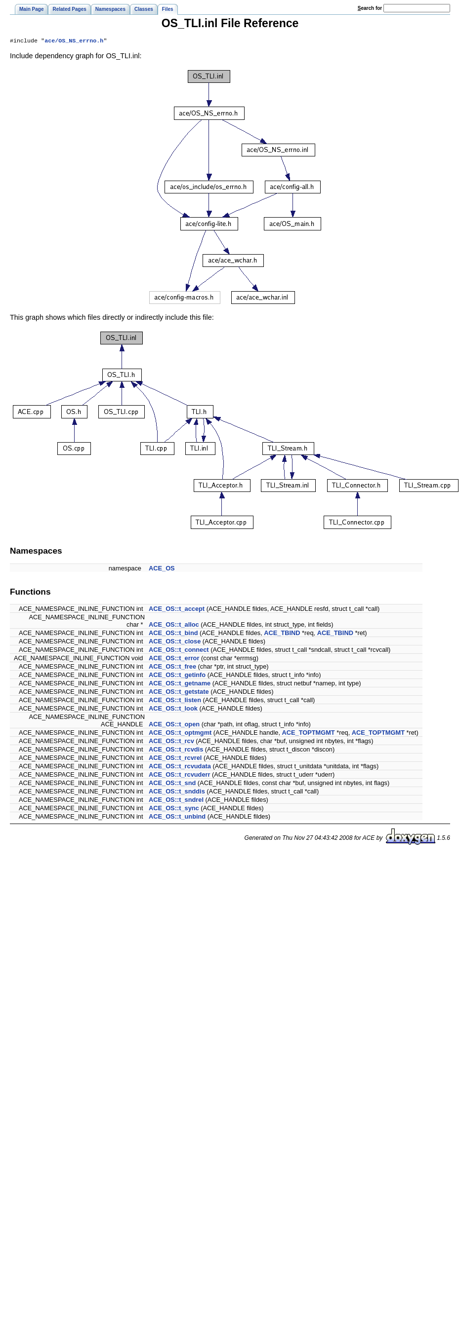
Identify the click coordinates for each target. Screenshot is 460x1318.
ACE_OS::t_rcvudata (180, 767)
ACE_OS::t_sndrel (176, 800)
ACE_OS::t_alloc (174, 625)
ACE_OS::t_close (175, 642)
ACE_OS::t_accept (177, 609)
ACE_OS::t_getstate (179, 692)
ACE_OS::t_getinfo (177, 675)
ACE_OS (162, 569)
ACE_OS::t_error (174, 659)
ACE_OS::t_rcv (171, 742)
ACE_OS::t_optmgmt (180, 733)
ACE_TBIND (282, 634)
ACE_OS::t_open (174, 725)
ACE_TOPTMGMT (308, 733)
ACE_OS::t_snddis (177, 792)
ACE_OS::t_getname (179, 684)
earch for (369, 8)
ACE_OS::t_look (173, 709)
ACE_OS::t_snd (172, 784)
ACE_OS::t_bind (173, 634)
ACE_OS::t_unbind (177, 817)
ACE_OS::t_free (172, 667)
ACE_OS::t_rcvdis (176, 750)
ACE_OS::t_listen (175, 701)
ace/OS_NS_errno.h (73, 41)
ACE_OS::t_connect (179, 650)
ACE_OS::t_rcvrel (175, 758)
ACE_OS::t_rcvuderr (179, 775)
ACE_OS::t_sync (174, 809)
